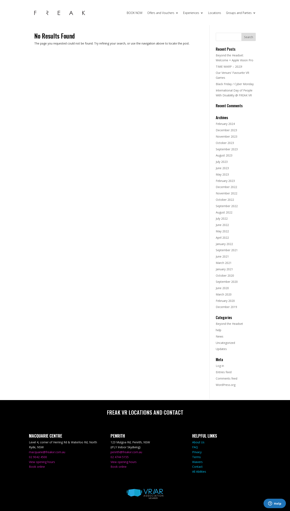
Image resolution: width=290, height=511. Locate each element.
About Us (198, 442)
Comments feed (226, 378)
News (219, 336)
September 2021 (227, 250)
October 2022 (225, 200)
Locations (214, 13)
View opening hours (42, 462)
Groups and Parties (239, 13)
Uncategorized (225, 343)
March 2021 (224, 263)
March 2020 (224, 294)
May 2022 (222, 231)
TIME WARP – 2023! (229, 66)
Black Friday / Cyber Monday (235, 84)
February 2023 (225, 181)
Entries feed (224, 372)
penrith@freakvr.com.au (126, 452)
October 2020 (225, 275)
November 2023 (226, 136)
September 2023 (227, 149)
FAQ (195, 447)
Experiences (191, 13)
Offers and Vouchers (160, 13)
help (218, 330)
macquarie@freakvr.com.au (47, 452)
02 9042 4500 (38, 457)
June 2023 (222, 168)
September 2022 (227, 206)
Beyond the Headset (229, 324)
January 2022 (224, 244)
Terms (196, 457)
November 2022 (226, 193)
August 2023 (224, 155)
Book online (37, 467)
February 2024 (225, 124)
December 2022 (226, 187)
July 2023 (222, 162)
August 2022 (224, 212)
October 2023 (225, 143)
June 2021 (222, 256)
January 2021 (224, 269)
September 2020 (227, 282)
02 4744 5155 (120, 457)
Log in (220, 366)
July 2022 (222, 218)
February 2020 (225, 301)
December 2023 (226, 130)
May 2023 (222, 174)
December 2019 (226, 307)
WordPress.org (225, 385)
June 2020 (222, 288)
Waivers (197, 462)
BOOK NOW (134, 13)
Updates (221, 349)
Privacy (197, 452)
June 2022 (222, 225)
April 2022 (222, 238)
